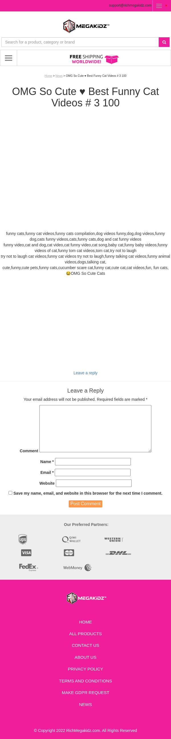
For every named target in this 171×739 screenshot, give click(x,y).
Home (48, 75)
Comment (29, 451)
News (59, 75)
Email (47, 472)
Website (46, 483)
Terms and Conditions (85, 680)
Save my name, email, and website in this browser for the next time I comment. (87, 493)
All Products (85, 633)
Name (47, 461)
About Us (85, 657)
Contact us (85, 645)
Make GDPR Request (85, 692)
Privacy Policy (85, 668)
